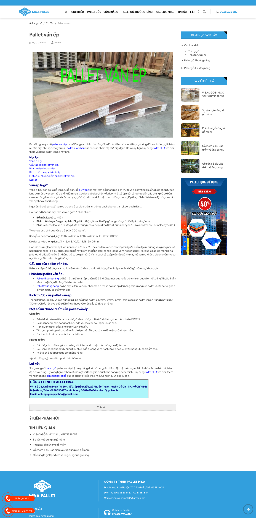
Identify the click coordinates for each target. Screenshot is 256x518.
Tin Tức (182, 11)
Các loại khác (165, 11)
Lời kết (33, 179)
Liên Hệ (194, 11)
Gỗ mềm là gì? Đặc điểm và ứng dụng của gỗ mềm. (61, 449)
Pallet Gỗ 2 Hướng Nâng (102, 11)
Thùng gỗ (193, 51)
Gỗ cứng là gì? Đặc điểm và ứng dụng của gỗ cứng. (61, 454)
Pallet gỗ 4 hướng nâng (137, 11)
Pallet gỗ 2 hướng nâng (197, 60)
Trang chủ (35, 23)
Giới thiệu (77, 11)
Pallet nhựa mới (197, 54)
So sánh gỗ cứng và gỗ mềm (49, 439)
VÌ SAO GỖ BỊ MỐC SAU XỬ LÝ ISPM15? (55, 434)
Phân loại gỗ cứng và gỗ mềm (49, 444)
